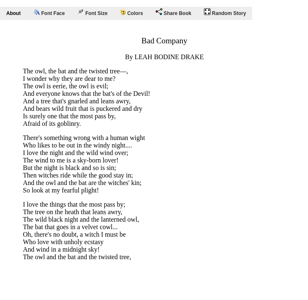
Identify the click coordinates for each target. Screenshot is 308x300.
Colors (131, 12)
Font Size (92, 12)
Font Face (49, 12)
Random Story (225, 12)
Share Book (173, 12)
